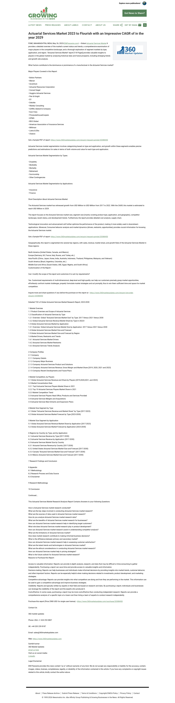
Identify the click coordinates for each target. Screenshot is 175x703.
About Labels (71, 25)
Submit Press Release (70, 693)
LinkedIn (31, 656)
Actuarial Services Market (96, 43)
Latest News (35, 25)
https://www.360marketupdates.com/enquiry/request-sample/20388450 (79, 140)
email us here (33, 650)
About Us (101, 25)
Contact (87, 25)
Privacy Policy (125, 693)
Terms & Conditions (89, 693)
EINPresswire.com (71, 43)
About (37, 693)
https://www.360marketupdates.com (47, 639)
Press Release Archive (51, 693)
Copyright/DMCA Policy (108, 693)
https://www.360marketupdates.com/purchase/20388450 (100, 601)
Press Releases (53, 25)
